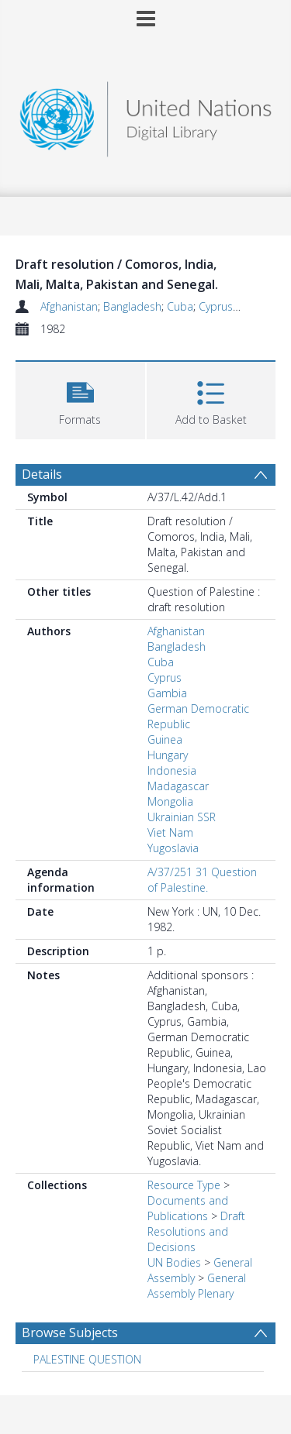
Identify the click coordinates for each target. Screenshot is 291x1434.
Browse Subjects (70, 1332)
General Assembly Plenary (196, 1286)
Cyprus (216, 306)
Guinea (164, 739)
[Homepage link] (146, 115)
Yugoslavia (173, 848)
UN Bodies (174, 1262)
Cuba (180, 306)
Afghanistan (69, 306)
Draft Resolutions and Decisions (196, 1231)
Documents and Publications (187, 1208)
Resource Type (183, 1185)
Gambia (167, 693)
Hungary (167, 755)
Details (42, 474)
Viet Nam (170, 832)
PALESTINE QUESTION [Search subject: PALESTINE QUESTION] (87, 1359)
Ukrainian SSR (181, 817)
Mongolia (170, 801)
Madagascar (178, 786)
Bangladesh (132, 306)
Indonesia (171, 770)
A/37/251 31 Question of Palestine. (202, 880)
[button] (80, 398)
